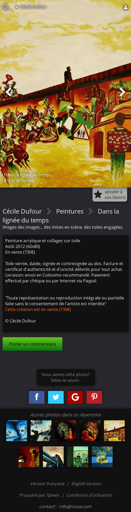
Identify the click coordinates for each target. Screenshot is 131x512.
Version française (47, 483)
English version (86, 483)
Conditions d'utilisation (89, 495)
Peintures (70, 211)
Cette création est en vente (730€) (38, 309)
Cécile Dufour (31, 7)
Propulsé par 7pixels (39, 495)
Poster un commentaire (32, 344)
